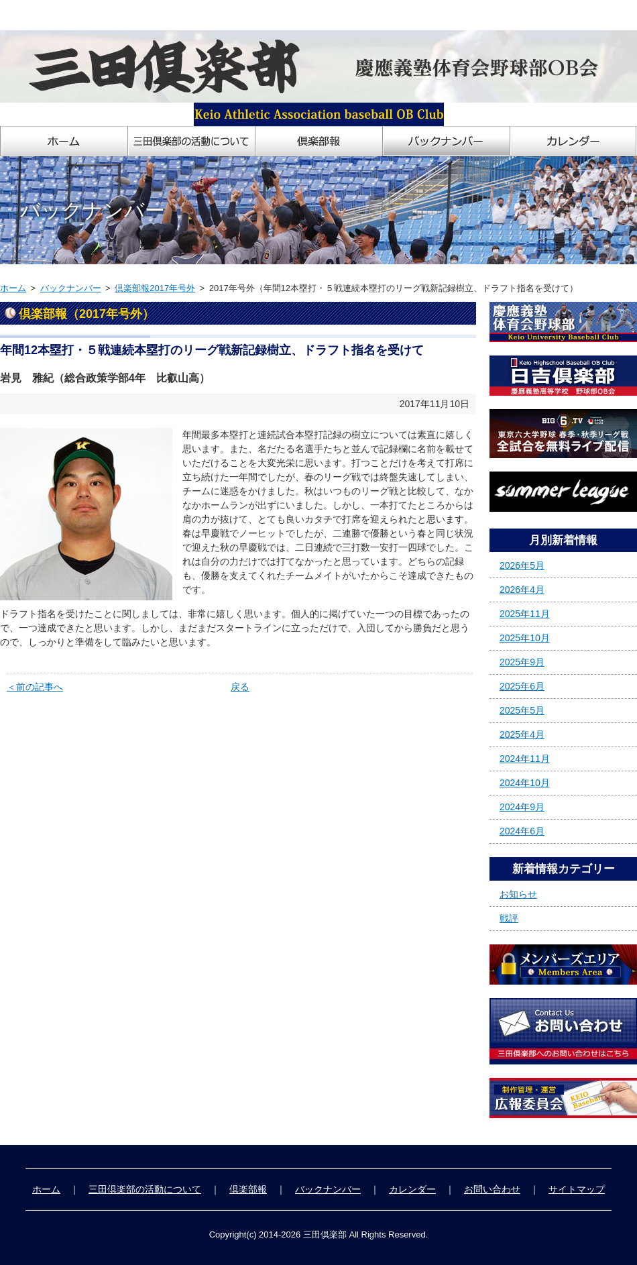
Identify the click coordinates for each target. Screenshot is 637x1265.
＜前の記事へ (35, 686)
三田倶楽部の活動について (145, 1189)
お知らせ (518, 894)
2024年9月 (522, 807)
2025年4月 (522, 734)
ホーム (13, 288)
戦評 (509, 918)
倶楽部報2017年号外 (155, 288)
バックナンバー (70, 288)
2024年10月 (525, 782)
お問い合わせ (492, 1189)
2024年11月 (525, 758)
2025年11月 (525, 613)
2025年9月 (522, 662)
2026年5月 (522, 565)
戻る (240, 686)
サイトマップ (576, 1189)
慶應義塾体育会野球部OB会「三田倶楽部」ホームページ (119, 14)
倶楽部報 (248, 1189)
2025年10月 (525, 637)
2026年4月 (522, 589)
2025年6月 (522, 686)
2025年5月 (522, 710)
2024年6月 (522, 831)
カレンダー (412, 1189)
